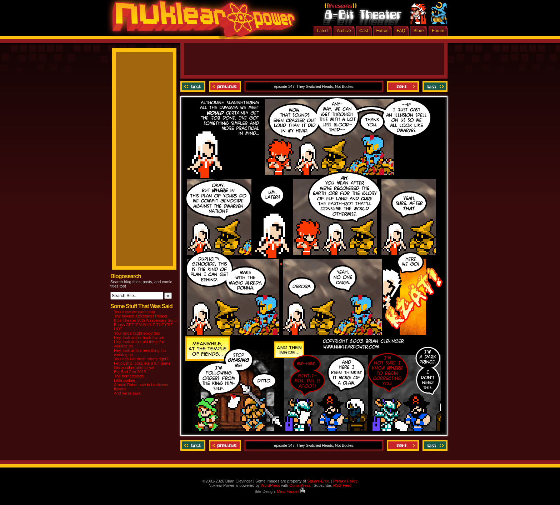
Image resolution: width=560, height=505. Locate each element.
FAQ (401, 30)
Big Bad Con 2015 (130, 372)
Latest (323, 30)
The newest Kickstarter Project (140, 316)
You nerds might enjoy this (137, 333)
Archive (344, 30)
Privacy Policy (345, 481)
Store (419, 30)
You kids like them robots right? (141, 359)
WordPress (270, 485)
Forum (438, 30)
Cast (363, 30)
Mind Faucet (291, 491)
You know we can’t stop (134, 312)
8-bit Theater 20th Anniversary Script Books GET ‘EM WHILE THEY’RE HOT (146, 324)
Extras (382, 30)
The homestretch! (129, 376)
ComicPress (299, 485)
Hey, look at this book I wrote (139, 337)
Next (403, 86)
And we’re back (127, 393)
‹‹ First (193, 86)
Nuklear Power (201, 21)
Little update (124, 380)
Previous (225, 86)
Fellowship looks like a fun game (142, 363)
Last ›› (434, 86)
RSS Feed (342, 485)
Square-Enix (318, 481)
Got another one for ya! (134, 367)
